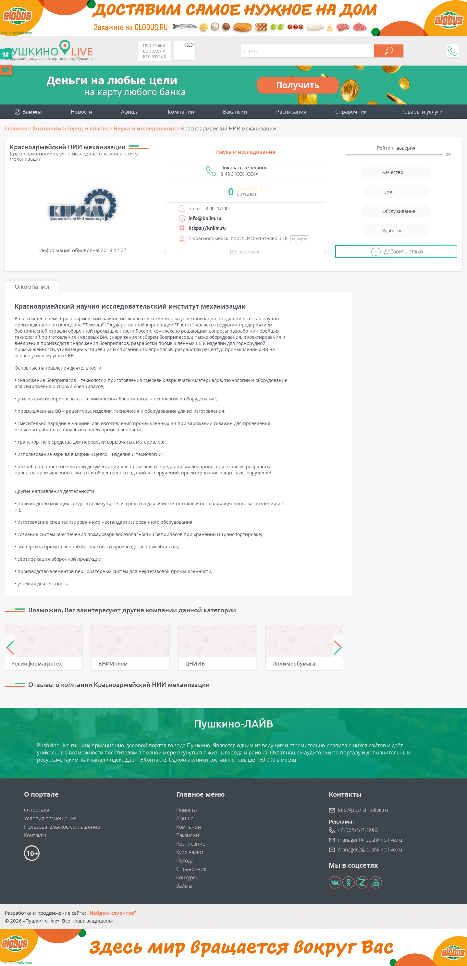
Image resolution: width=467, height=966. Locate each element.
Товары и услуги (422, 111)
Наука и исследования (245, 151)
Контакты (35, 835)
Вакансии (235, 111)
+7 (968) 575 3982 (358, 830)
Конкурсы (188, 877)
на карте (299, 239)
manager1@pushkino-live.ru (370, 839)
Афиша (130, 111)
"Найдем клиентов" (111, 913)
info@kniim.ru (205, 218)
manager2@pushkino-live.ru (370, 849)
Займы (184, 885)
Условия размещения (50, 818)
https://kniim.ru (207, 228)
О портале (36, 809)
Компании (181, 111)
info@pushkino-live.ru (363, 809)
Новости (81, 111)
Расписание (190, 843)
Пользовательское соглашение (62, 826)
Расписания (291, 111)
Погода (184, 860)
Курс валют (189, 852)
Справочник (350, 111)
